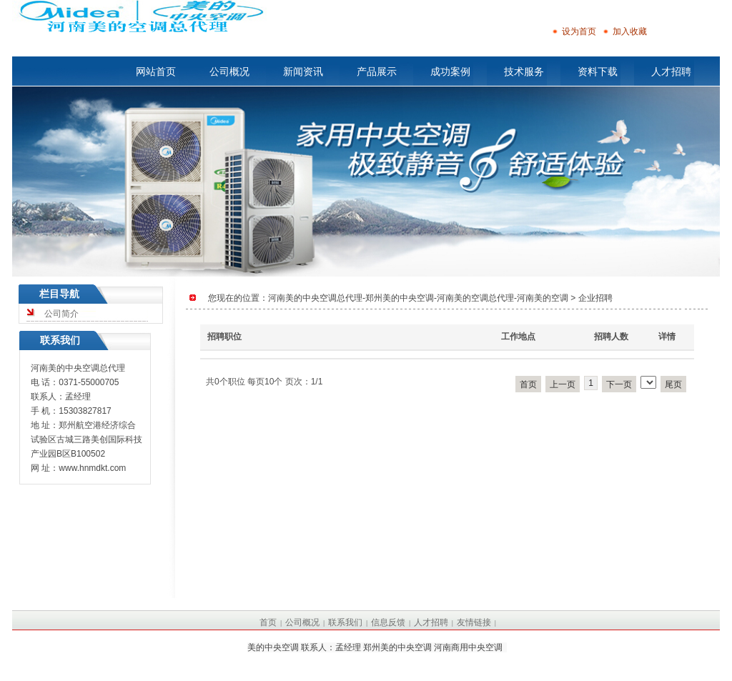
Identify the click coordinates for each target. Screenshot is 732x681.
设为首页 (574, 31)
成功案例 (450, 71)
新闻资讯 (303, 71)
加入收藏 (625, 31)
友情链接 (474, 622)
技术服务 (524, 71)
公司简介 (61, 314)
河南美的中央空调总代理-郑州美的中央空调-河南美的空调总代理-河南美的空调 (418, 298)
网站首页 (156, 71)
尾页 (673, 384)
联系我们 (345, 622)
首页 (528, 384)
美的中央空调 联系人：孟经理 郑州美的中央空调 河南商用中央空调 (375, 647)
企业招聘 (595, 298)
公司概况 (229, 71)
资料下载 (598, 71)
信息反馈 (388, 622)
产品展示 (377, 71)
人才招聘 (671, 71)
